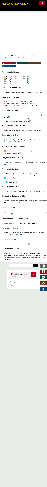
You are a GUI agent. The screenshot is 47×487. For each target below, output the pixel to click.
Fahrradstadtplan (34, 63)
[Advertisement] (19, 33)
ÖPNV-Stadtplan (21, 63)
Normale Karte (8, 63)
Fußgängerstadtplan (9, 66)
